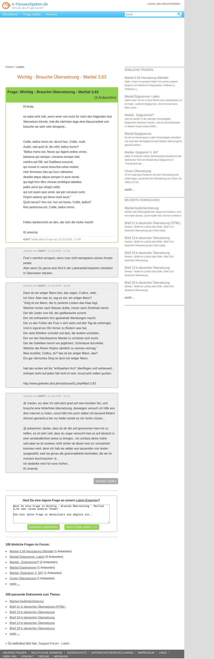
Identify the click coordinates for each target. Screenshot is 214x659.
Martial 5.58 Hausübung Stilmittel (31, 551)
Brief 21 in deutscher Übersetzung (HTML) (38, 606)
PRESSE (43, 656)
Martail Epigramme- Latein (27, 556)
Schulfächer (10, 14)
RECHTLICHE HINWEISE (46, 652)
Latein (65, 643)
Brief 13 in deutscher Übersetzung (32, 612)
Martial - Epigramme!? (24, 562)
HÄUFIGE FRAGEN (15, 652)
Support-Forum (49, 643)
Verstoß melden (105, 481)
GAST (27, 239)
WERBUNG (61, 656)
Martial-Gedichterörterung (27, 601)
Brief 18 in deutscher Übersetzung (32, 628)
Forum (9, 66)
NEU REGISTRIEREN (168, 3)
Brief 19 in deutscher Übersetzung (32, 617)
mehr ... (15, 583)
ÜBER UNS (10, 656)
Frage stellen (32, 14)
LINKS (163, 652)
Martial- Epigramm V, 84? (26, 573)
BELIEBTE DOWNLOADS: (142, 200)
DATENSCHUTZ (77, 652)
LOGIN (151, 3)
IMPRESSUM (146, 652)
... (130, 189)
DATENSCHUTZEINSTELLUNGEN (112, 652)
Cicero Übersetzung (23, 578)
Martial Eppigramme (23, 567)
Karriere (51, 14)
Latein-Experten (87, 500)
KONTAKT (27, 656)
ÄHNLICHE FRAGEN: (139, 69)
